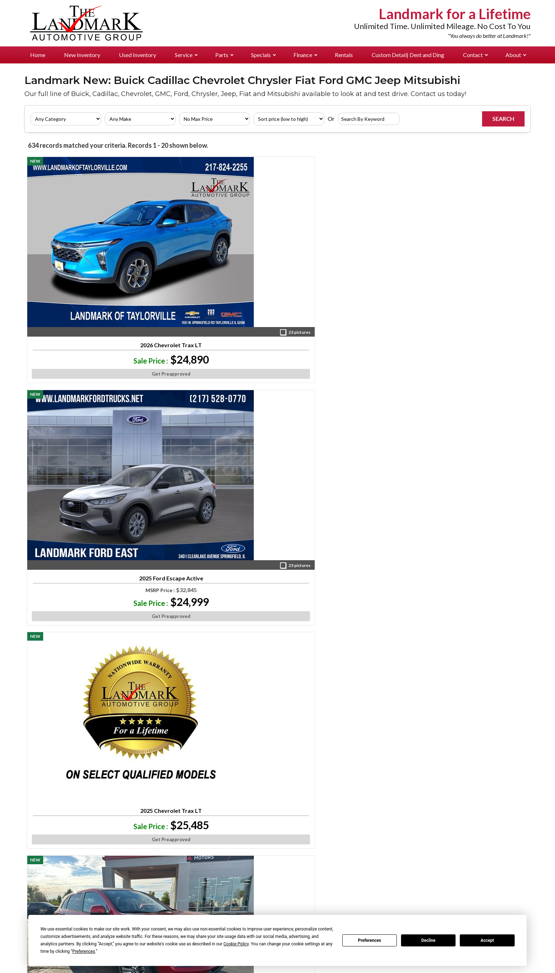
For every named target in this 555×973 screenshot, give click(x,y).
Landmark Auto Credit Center (125, 913)
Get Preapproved (75, 289)
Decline (428, 940)
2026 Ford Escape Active (277, 397)
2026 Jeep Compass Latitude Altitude (480, 551)
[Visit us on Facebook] (319, 795)
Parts (224, 54)
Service (186, 54)
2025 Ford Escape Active (176, 246)
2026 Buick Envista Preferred (480, 400)
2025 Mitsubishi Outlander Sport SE (379, 551)
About (515, 54)
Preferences (369, 940)
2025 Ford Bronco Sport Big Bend (75, 701)
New (32, 845)
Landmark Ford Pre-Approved (123, 845)
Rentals (344, 54)
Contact (475, 54)
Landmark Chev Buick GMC (120, 867)
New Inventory (82, 54)
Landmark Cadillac (110, 890)
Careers (469, 879)
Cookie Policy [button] (235, 943)
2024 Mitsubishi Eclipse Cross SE (176, 543)
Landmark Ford (199, 845)
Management (476, 856)
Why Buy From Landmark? (492, 890)
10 (313, 764)
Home (37, 54)
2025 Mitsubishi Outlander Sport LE (176, 400)
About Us (471, 845)
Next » (345, 764)
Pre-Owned (41, 856)
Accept (487, 940)
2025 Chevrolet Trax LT (277, 237)
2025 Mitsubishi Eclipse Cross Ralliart (75, 400)
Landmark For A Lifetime (491, 902)
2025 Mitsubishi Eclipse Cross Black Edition (277, 551)
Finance (305, 54)
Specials (263, 54)
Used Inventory (137, 54)
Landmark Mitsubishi (113, 902)
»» (327, 764)
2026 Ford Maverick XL (480, 699)
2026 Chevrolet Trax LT (75, 246)
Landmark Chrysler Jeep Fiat (122, 879)
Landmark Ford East (111, 856)
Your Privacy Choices (277, 967)
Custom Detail (408, 54)
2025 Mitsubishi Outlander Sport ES (379, 249)
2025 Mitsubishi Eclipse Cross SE (176, 701)
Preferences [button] (83, 951)
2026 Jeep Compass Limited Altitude (378, 701)
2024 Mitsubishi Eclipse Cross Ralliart (378, 400)
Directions (474, 867)
